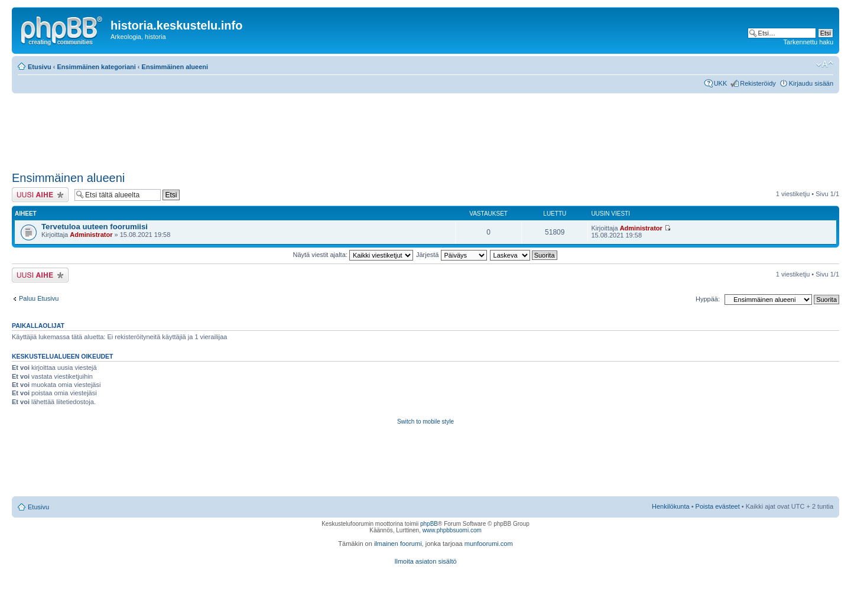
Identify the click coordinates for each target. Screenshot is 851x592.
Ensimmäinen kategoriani (96, 66)
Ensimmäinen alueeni (175, 66)
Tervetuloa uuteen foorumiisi (94, 226)
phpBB (429, 524)
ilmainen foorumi (398, 543)
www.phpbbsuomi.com (452, 530)
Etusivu (39, 66)
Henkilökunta (671, 506)
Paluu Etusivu (39, 298)
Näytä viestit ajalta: (353, 254)
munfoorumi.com (489, 543)
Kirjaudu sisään (811, 83)
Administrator (91, 234)
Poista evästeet (718, 506)
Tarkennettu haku (808, 41)
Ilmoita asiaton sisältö (425, 561)
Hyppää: (708, 298)
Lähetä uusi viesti (40, 194)
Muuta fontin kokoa (824, 64)
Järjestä (451, 254)
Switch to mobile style (425, 421)
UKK (720, 83)
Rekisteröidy (758, 83)
